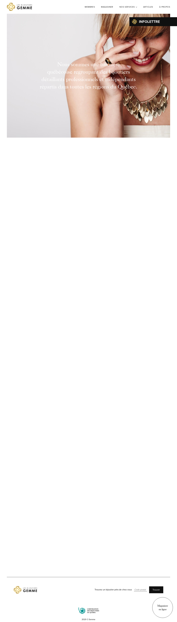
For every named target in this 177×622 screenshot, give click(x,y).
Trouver (156, 589)
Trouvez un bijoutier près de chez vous (113, 589)
